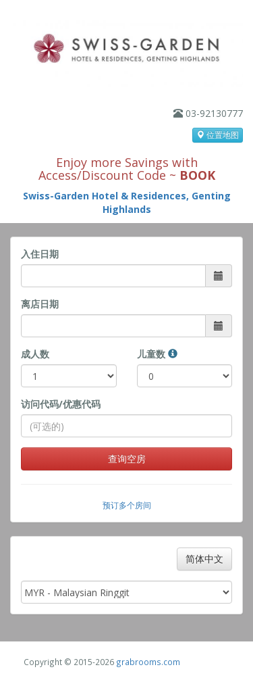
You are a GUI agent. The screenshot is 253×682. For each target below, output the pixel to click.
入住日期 (40, 253)
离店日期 (40, 303)
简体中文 (204, 558)
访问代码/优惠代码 (61, 403)
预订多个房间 (127, 505)
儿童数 (157, 353)
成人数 (35, 353)
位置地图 (217, 135)
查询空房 (127, 458)
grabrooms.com (148, 661)
